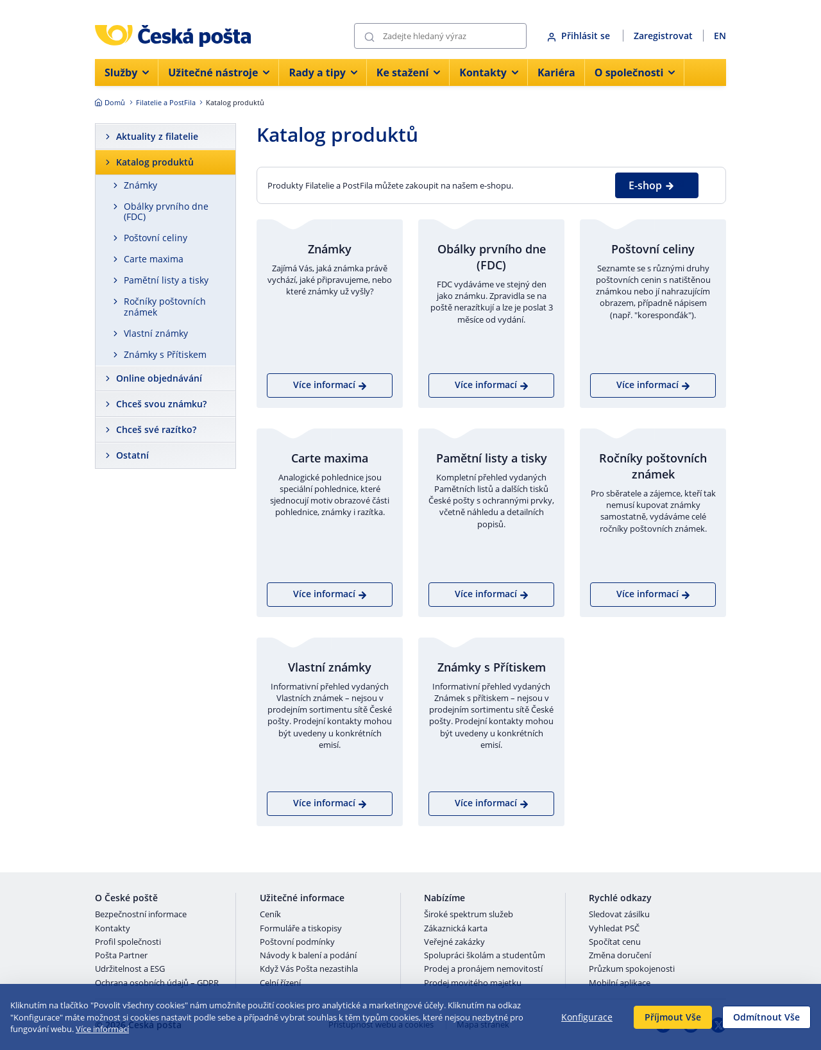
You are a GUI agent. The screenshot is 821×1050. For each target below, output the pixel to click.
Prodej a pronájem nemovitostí (483, 969)
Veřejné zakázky (454, 942)
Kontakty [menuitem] (488, 72)
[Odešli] (369, 36)
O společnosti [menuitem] (635, 72)
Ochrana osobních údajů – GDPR (157, 983)
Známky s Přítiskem (165, 354)
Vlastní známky (156, 333)
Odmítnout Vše (766, 1017)
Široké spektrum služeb (468, 915)
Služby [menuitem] (127, 72)
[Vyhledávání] (440, 36)
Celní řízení (280, 983)
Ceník (270, 915)
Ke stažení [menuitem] (408, 72)
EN (720, 36)
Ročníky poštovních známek (165, 306)
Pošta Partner (121, 956)
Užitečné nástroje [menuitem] (218, 72)
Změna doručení (620, 956)
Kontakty (112, 929)
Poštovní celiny (155, 238)
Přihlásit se (580, 36)
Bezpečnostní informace (141, 915)
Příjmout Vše (673, 1017)
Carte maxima (153, 259)
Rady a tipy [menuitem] (323, 72)
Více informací (102, 1029)
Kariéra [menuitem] (556, 72)
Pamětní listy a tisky (166, 280)
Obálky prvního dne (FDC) (166, 211)
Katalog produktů (155, 162)
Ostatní (132, 455)
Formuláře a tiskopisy (301, 929)
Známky (140, 185)
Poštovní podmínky (297, 942)
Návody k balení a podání (308, 956)
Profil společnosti (128, 942)
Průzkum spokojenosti (632, 969)
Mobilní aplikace (619, 983)
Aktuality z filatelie (157, 136)
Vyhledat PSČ (614, 929)
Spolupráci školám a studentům (484, 956)
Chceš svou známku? (161, 404)
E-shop (652, 185)
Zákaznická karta (455, 929)
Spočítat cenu (615, 942)
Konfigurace (587, 1017)
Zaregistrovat (663, 36)
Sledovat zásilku (619, 915)
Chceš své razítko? (156, 429)
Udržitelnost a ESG (130, 969)
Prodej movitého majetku (472, 983)
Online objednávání (159, 378)
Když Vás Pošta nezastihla (309, 969)
